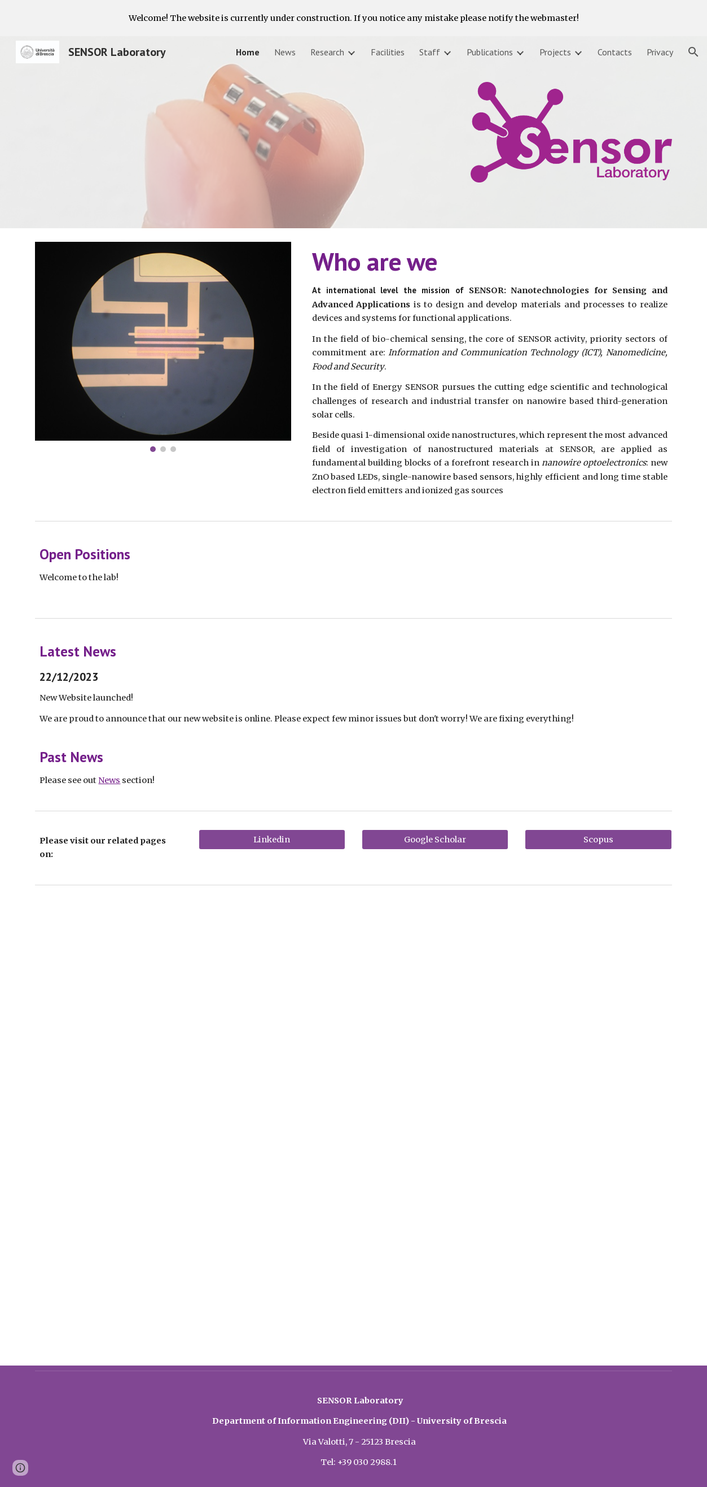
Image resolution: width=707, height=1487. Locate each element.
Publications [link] (490, 52)
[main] (490, 372)
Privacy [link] (660, 52)
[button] (693, 52)
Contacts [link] (615, 52)
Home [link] (248, 52)
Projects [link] (555, 52)
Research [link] (327, 52)
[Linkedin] (272, 839)
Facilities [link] (388, 52)
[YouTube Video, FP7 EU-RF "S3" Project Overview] (354, 1246)
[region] (353, 18)
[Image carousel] (163, 347)
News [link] (285, 52)
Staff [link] (429, 52)
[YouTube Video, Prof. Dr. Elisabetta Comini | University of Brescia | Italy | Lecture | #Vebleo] (517, 1008)
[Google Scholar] (435, 839)
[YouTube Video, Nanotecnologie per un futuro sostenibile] (190, 1008)
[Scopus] (598, 839)
